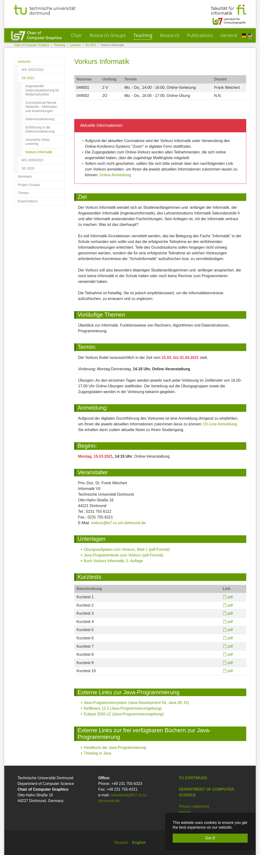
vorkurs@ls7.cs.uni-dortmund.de (118, 523)
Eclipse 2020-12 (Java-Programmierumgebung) (124, 714)
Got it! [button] (210, 838)
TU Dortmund (193, 778)
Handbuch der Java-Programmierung (115, 748)
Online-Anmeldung (115, 175)
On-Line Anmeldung (220, 424)
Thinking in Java (97, 753)
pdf (230, 597)
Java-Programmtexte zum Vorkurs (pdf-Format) (123, 555)
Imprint (184, 812)
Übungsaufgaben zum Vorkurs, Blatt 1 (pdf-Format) (127, 549)
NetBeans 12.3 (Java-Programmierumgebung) (123, 708)
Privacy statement (194, 806)
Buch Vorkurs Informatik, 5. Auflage (113, 561)
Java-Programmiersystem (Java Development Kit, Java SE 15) (136, 703)
